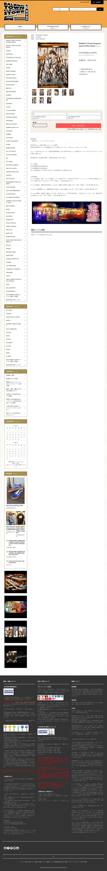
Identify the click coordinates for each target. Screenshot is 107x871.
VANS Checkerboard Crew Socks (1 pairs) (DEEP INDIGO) (10, 528)
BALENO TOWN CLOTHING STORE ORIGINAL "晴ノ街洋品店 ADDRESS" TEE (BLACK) (17, 553)
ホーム (21, 861)
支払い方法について (29, 861)
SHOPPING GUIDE (53, 27)
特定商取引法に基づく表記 (94, 129)
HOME (20, 27)
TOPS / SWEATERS (40, 39)
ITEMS (96, 2)
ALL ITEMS (38, 37)
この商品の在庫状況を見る (72, 129)
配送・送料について (40, 861)
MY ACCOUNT (86, 2)
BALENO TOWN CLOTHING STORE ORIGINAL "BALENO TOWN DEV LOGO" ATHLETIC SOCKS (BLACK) (17, 543)
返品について (83, 129)
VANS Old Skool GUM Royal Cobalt (14, 505)
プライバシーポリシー (74, 861)
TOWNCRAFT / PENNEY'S (42, 35)
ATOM (85, 861)
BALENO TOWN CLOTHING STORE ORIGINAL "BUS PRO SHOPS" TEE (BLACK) (20, 529)
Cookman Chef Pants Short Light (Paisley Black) (16, 562)
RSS (82, 861)
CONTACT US (86, 27)
